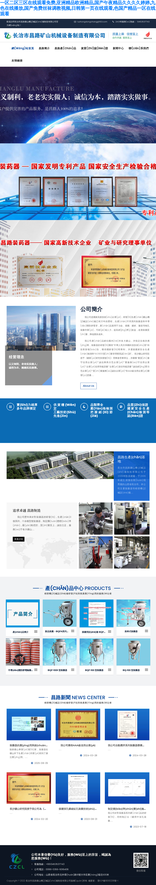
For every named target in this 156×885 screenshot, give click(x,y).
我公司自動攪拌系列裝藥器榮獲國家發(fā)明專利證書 (127, 745)
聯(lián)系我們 (139, 48)
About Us (88, 386)
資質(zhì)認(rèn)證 (94, 48)
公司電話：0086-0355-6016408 (51, 869)
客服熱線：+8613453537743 (49, 864)
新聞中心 (118, 48)
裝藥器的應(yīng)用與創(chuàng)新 (29, 745)
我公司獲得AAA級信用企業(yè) (78, 745)
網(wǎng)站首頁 (23, 48)
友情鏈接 (17, 60)
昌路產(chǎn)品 (65, 48)
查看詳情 (18, 539)
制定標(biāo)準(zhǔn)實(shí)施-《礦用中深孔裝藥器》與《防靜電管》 (127, 808)
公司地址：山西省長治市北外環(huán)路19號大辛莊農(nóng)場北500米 (71, 874)
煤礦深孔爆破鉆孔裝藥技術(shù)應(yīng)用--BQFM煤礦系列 (78, 808)
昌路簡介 (44, 48)
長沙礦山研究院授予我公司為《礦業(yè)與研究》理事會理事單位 (29, 808)
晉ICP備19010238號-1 (107, 880)
